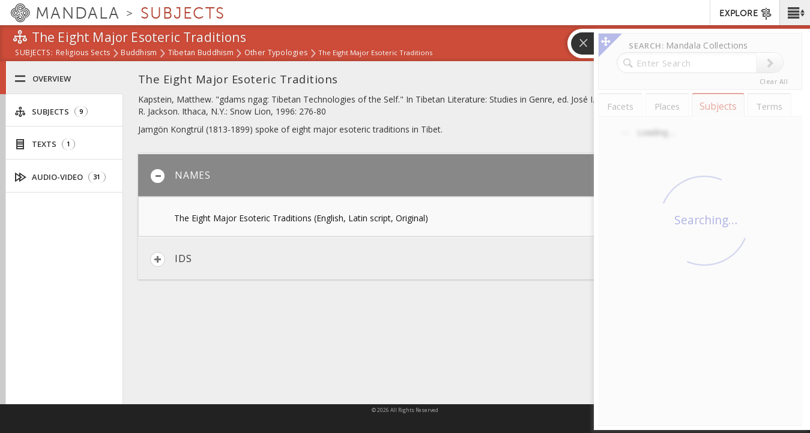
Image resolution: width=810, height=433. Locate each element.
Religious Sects (83, 53)
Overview (42, 79)
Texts (44, 144)
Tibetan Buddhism (201, 53)
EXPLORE (746, 14)
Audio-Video (60, 177)
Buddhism (139, 53)
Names (180, 176)
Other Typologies (275, 53)
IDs (171, 259)
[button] (794, 12)
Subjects (51, 112)
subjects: (34, 53)
